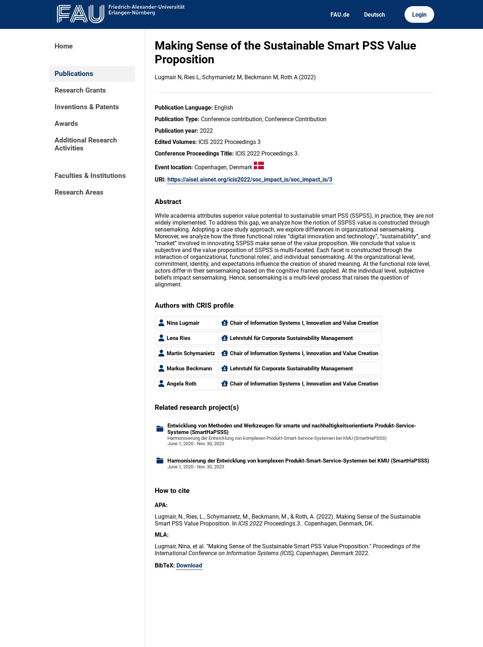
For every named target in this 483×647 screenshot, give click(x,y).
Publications (74, 74)
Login (419, 14)
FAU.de (340, 14)
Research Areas (79, 192)
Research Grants (80, 90)
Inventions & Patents (87, 107)
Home (64, 46)
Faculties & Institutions (90, 176)
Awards (66, 124)
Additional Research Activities (86, 144)
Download (189, 565)
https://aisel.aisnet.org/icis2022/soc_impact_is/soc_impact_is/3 (249, 179)
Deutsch (374, 14)
